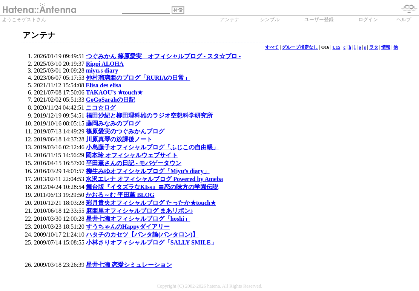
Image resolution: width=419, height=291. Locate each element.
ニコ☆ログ (101, 107)
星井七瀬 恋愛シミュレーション (129, 265)
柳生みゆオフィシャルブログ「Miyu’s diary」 (148, 171)
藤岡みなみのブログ (113, 123)
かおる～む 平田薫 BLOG (120, 195)
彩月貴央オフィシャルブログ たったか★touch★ (151, 203)
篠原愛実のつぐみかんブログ (125, 131)
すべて (272, 47)
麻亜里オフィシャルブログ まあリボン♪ (139, 210)
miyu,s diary (102, 70)
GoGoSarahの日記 (110, 99)
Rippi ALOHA (105, 63)
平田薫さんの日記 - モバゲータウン (133, 163)
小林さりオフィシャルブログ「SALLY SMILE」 (151, 242)
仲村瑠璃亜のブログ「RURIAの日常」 (138, 77)
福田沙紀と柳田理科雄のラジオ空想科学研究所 (149, 115)
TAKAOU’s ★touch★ (114, 92)
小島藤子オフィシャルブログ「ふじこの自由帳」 (152, 147)
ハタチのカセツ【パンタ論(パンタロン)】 (142, 234)
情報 (385, 47)
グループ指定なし (300, 47)
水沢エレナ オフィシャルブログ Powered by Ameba (154, 179)
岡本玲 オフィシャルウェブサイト (132, 155)
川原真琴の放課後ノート (119, 139)
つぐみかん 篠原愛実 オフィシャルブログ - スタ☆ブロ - (163, 56)
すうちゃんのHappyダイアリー (128, 226)
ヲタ (373, 47)
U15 (337, 47)
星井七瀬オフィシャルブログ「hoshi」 (138, 218)
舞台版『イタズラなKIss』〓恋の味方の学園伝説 (152, 187)
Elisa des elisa (103, 85)
